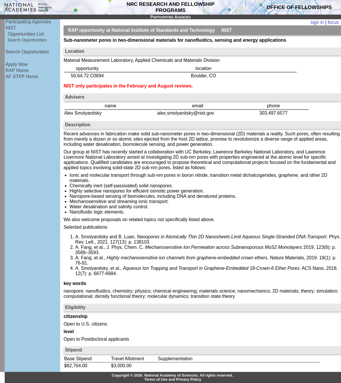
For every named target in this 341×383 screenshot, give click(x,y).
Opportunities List (26, 34)
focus (333, 22)
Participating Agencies (28, 21)
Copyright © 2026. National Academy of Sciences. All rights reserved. (172, 375)
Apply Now (17, 64)
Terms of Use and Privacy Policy (173, 379)
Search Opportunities (27, 40)
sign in (317, 22)
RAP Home (17, 70)
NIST (11, 27)
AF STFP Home (22, 76)
